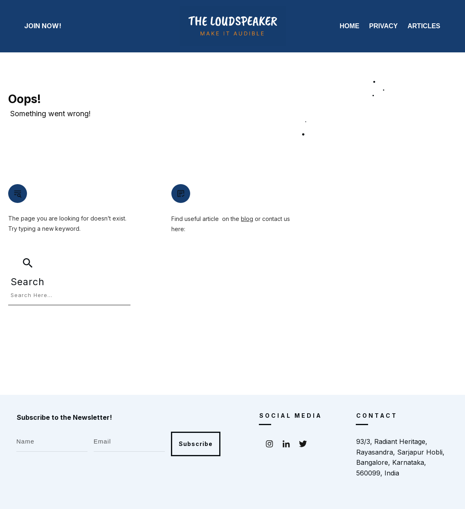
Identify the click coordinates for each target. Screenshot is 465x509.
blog (247, 218)
